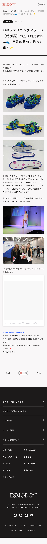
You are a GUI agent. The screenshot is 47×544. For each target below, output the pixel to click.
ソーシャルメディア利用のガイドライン (31, 525)
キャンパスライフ (10, 457)
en (41, 4)
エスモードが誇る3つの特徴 (14, 411)
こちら (12, 352)
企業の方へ (28, 470)
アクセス (6, 463)
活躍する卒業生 (30, 450)
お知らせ (14, 11)
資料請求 (6, 470)
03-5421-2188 (17, 507)
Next (39, 373)
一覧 (23, 373)
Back (8, 373)
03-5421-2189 (34, 507)
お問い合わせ (8, 477)
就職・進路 (7, 450)
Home (5, 11)
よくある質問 (29, 463)
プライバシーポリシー (11, 525)
